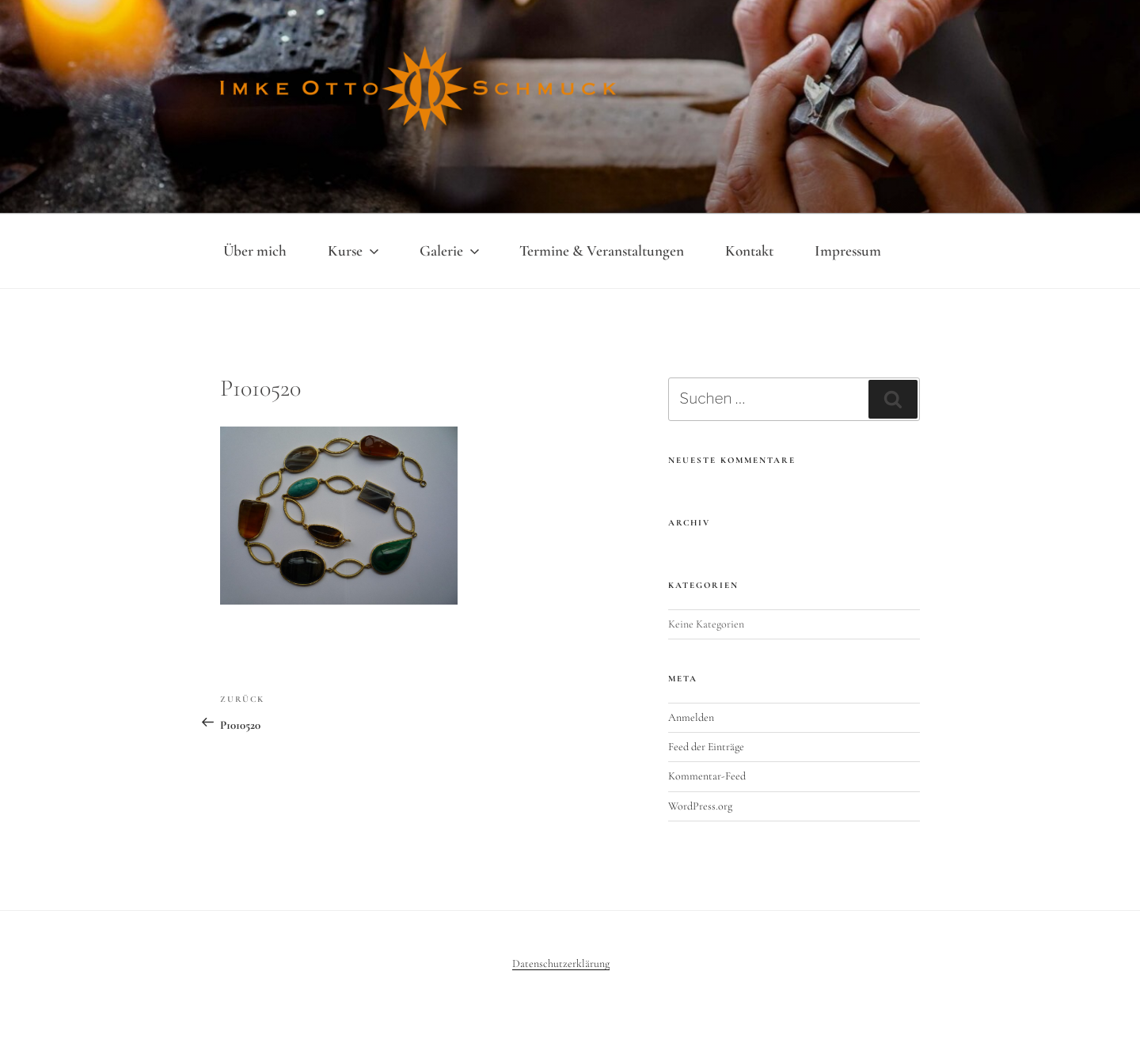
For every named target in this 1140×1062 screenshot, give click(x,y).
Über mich (255, 250)
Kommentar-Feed (707, 776)
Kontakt (749, 250)
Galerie (451, 250)
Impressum (848, 250)
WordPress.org (700, 806)
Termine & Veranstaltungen (601, 250)
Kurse (355, 250)
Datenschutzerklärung (561, 963)
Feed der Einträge (706, 746)
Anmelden (691, 717)
